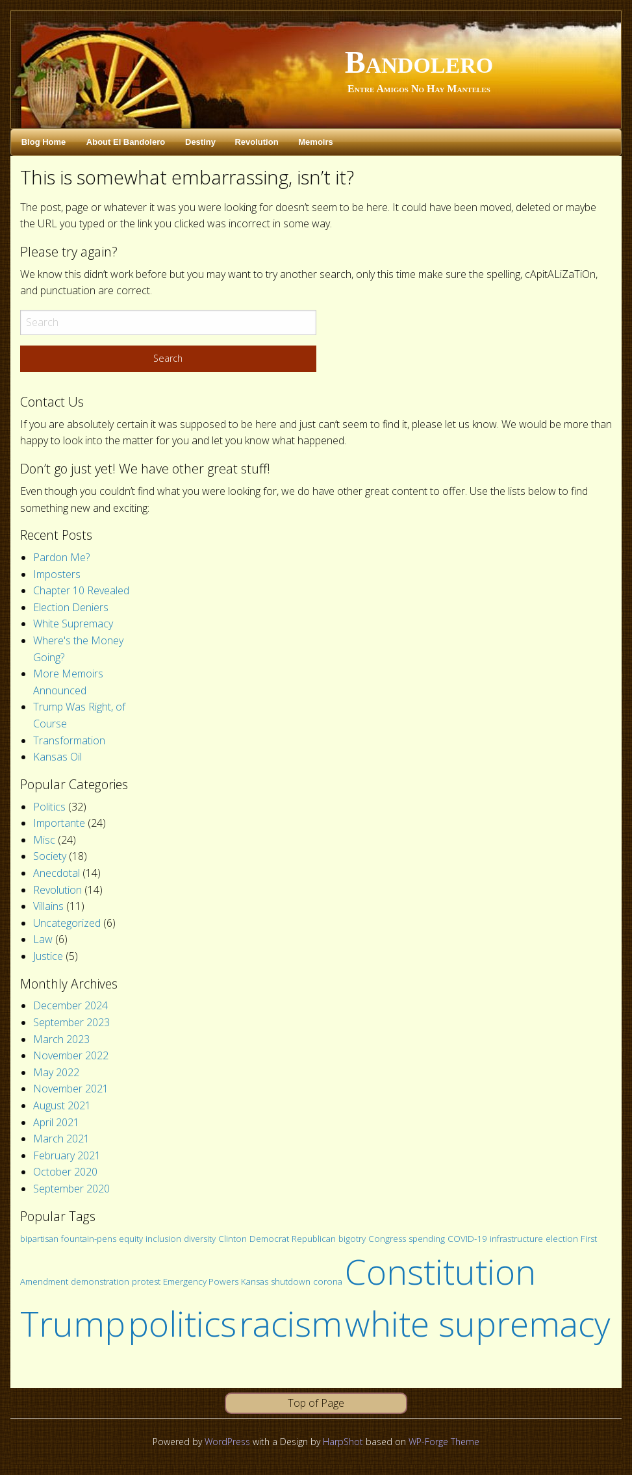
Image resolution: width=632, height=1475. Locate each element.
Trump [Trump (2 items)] (72, 1323)
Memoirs (315, 142)
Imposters (57, 574)
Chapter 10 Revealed (81, 590)
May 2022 (56, 1072)
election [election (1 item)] (562, 1238)
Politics (49, 807)
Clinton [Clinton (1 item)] (232, 1238)
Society (49, 856)
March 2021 (61, 1138)
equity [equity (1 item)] (131, 1238)
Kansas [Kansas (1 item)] (254, 1281)
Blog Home (43, 142)
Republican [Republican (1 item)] (314, 1238)
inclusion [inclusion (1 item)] (163, 1238)
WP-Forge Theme (444, 1441)
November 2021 (70, 1088)
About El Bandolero (125, 142)
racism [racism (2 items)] (290, 1323)
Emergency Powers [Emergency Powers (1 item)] (200, 1281)
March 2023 (61, 1039)
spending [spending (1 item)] (427, 1238)
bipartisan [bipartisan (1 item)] (39, 1238)
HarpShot (343, 1441)
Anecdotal (56, 873)
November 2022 (70, 1055)
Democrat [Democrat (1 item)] (269, 1238)
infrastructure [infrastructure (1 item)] (516, 1238)
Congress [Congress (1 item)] (387, 1238)
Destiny (200, 142)
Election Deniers (70, 607)
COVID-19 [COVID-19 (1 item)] (467, 1238)
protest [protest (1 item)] (146, 1281)
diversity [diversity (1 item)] (200, 1238)
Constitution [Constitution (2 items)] (440, 1271)
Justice (48, 956)
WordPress (227, 1441)
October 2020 (65, 1172)
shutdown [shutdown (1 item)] (290, 1281)
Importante (59, 823)
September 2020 (71, 1188)
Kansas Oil (57, 757)
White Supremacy (73, 623)
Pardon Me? (61, 557)
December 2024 (70, 1005)
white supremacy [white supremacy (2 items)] (477, 1323)
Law (43, 939)
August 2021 (62, 1105)
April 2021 (56, 1122)
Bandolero (419, 62)
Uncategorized (67, 923)
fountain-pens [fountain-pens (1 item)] (88, 1238)
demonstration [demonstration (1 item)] (100, 1281)
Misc (44, 840)
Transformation (69, 740)
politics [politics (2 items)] (182, 1323)
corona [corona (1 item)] (327, 1281)
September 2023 (71, 1022)
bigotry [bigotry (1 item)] (352, 1238)
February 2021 (67, 1155)
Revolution (256, 142)
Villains (48, 906)
